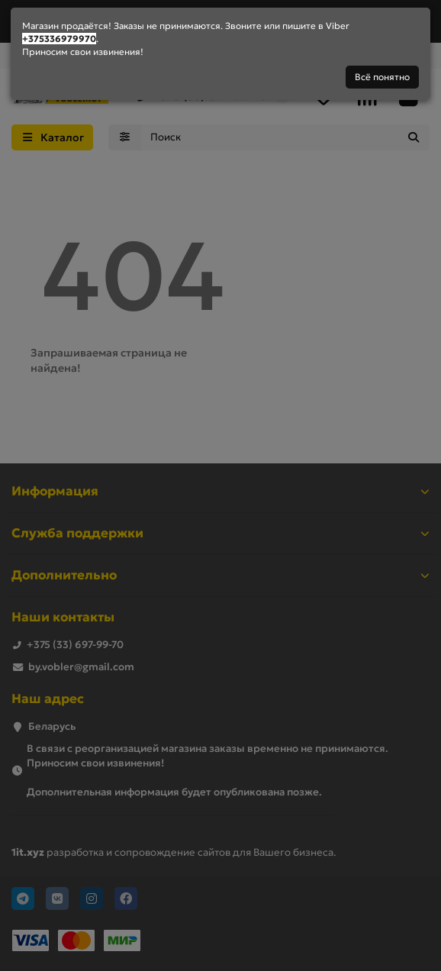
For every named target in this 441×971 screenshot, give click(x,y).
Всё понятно (382, 76)
